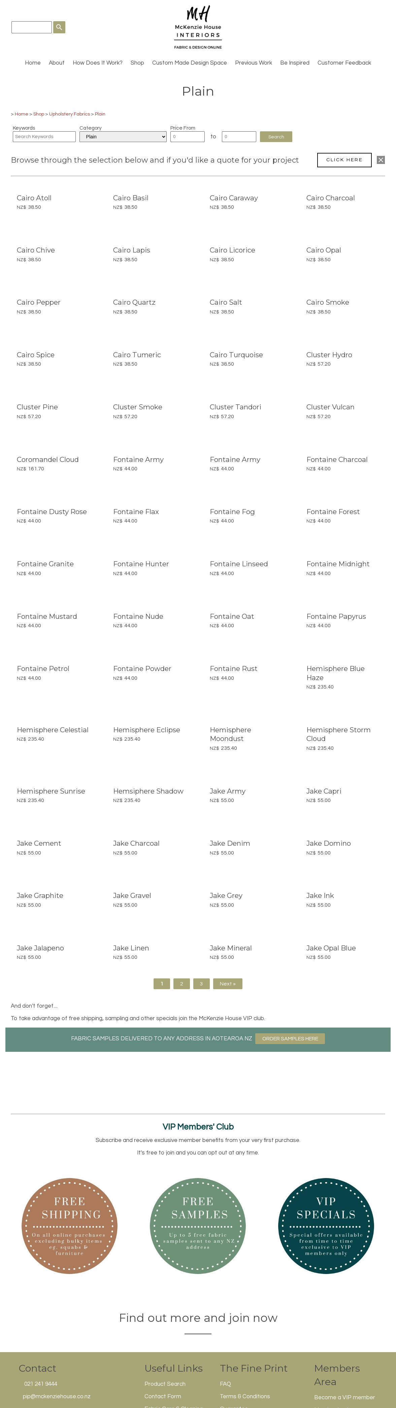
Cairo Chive (36, 250)
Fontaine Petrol (43, 668)
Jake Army (227, 791)
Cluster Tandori (235, 407)
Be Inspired (294, 63)
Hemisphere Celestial (53, 730)
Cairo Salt (226, 302)
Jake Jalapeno (40, 948)
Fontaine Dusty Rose (52, 511)
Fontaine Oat (232, 616)
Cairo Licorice (232, 250)
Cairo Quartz (134, 302)
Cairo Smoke (327, 302)
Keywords (24, 128)
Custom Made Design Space (189, 63)
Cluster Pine (37, 407)
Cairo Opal (323, 250)
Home (33, 63)
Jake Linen (131, 948)
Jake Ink (320, 895)
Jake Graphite (40, 895)
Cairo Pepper (39, 302)
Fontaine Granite (45, 564)
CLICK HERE (344, 159)
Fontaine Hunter (141, 564)
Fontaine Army (138, 459)
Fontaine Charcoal (337, 459)
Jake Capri (323, 791)
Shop (137, 63)
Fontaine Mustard (47, 616)
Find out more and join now (198, 1318)
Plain (100, 113)
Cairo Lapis (131, 250)
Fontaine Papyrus (336, 616)
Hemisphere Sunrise (51, 791)
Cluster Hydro (329, 354)
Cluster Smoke (137, 407)
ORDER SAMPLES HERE (290, 1038)
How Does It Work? (98, 63)
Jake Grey (226, 895)
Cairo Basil (130, 198)
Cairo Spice (36, 354)
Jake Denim (230, 843)
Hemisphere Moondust (230, 734)
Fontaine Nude (138, 616)
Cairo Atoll (34, 198)
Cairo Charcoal (330, 198)
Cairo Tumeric (137, 354)
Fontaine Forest (333, 511)
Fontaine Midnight (338, 564)
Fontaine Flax (136, 511)
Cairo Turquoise (236, 354)
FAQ (225, 1384)
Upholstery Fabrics (69, 113)
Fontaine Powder (142, 668)
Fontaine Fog (232, 511)
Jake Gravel (132, 895)
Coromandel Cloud (48, 459)
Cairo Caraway (234, 198)
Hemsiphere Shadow (148, 791)
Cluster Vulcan (330, 407)
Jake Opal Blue (331, 948)
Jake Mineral (231, 948)
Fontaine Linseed (239, 564)
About (57, 63)
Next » (228, 983)
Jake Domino (328, 843)
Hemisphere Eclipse (146, 730)
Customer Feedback (344, 63)
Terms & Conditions (245, 1397)
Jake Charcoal (136, 843)
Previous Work (253, 63)
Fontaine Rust (234, 668)
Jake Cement (39, 843)
